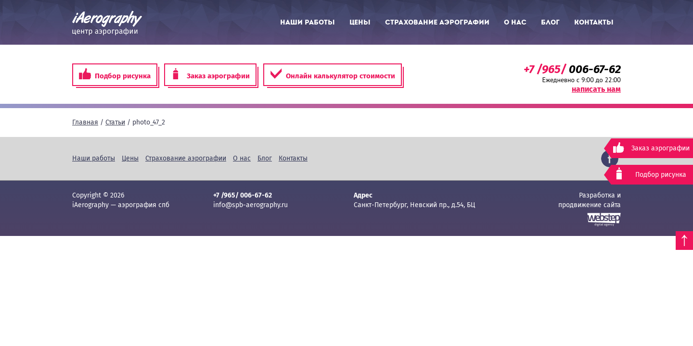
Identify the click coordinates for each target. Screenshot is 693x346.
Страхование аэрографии (437, 22)
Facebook (609, 158)
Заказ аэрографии (210, 74)
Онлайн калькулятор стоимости (332, 74)
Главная (85, 122)
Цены (360, 22)
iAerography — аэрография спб (107, 23)
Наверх (684, 240)
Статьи (115, 122)
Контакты (594, 22)
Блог (550, 22)
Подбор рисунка (115, 74)
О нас (515, 22)
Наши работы (307, 22)
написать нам (596, 89)
